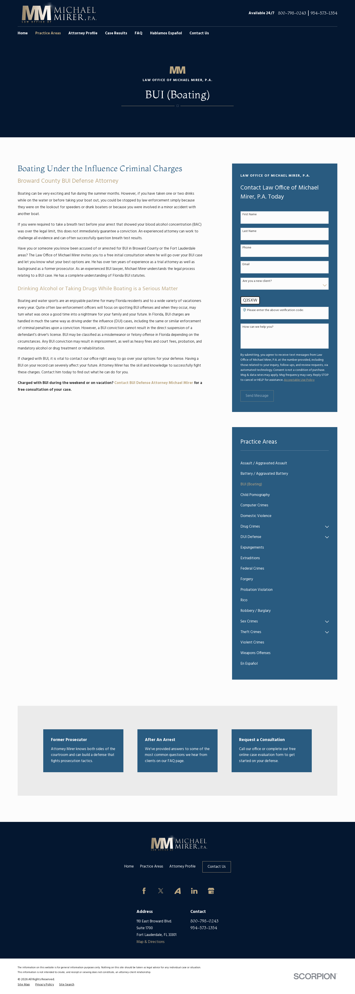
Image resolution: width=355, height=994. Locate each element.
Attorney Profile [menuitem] (82, 33)
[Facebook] (144, 891)
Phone (246, 248)
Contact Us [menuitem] (199, 33)
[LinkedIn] (194, 891)
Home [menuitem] (23, 33)
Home (129, 866)
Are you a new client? (257, 281)
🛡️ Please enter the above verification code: (273, 310)
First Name (249, 215)
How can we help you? (257, 327)
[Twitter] (161, 891)
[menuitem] (284, 463)
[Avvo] (177, 891)
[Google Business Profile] (211, 891)
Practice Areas (151, 866)
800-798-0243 (292, 13)
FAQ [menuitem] (138, 33)
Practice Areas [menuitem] (48, 33)
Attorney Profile (182, 866)
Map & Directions (151, 942)
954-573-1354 (324, 13)
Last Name (249, 231)
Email (245, 265)
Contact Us (217, 867)
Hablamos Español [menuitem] (166, 33)
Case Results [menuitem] (116, 33)
